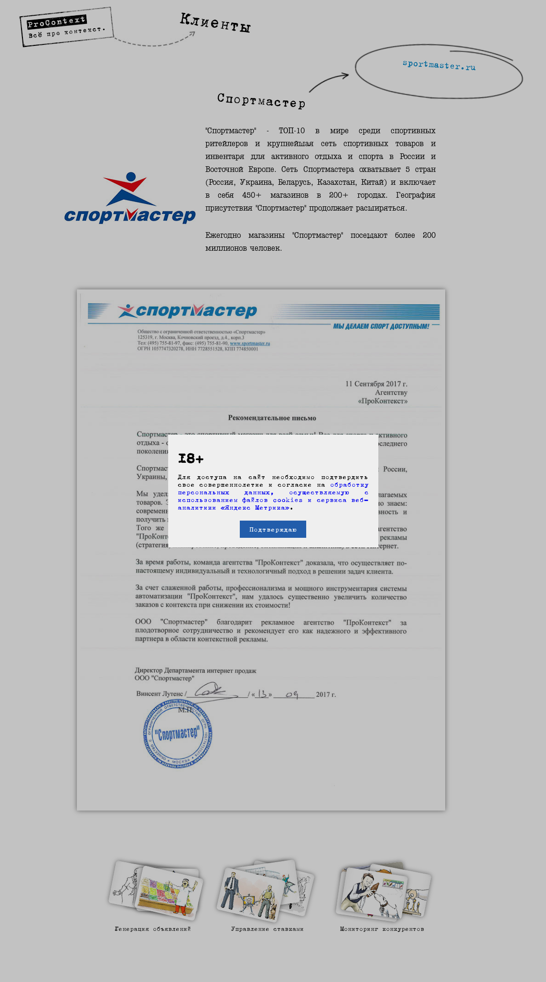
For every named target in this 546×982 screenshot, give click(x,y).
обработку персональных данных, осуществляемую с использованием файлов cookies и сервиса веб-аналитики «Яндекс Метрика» (273, 496)
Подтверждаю (273, 529)
